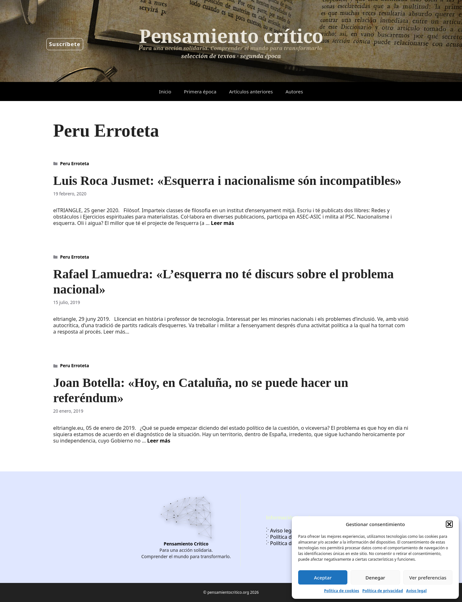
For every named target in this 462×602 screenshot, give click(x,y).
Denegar (375, 577)
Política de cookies (341, 590)
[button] (449, 524)
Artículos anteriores (251, 91)
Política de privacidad (382, 590)
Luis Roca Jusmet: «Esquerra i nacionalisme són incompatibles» (227, 180)
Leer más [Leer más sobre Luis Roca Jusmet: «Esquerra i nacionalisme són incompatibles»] (222, 223)
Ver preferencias (427, 577)
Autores (294, 91)
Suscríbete (65, 44)
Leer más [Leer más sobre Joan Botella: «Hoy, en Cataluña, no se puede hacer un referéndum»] (159, 440)
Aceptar (323, 577)
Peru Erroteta (74, 163)
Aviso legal (416, 590)
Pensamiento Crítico (186, 544)
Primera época (200, 91)
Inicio (165, 91)
